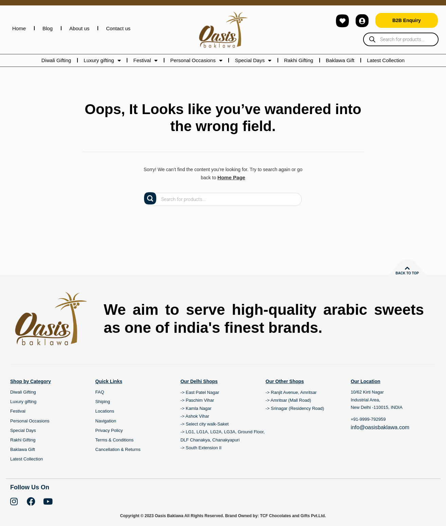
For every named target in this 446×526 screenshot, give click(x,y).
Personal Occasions (196, 60)
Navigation (105, 420)
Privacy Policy (109, 430)
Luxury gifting (102, 60)
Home (19, 28)
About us (79, 28)
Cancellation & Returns (118, 449)
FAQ (99, 391)
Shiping (102, 401)
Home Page (231, 177)
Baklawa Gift (340, 60)
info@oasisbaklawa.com (380, 427)
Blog (47, 28)
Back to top (407, 273)
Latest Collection (386, 60)
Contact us (118, 28)
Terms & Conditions (114, 439)
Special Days (253, 60)
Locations (104, 410)
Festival (145, 60)
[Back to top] (407, 268)
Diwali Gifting (56, 60)
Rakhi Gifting (298, 60)
